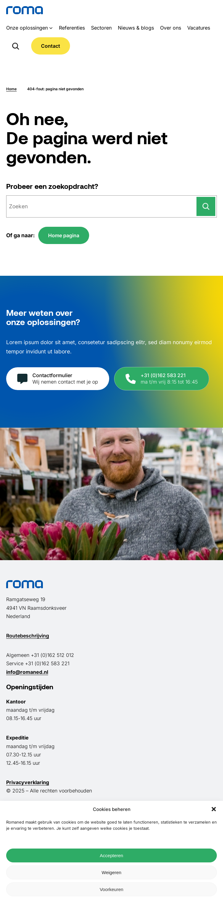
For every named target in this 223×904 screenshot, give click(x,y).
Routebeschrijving (27, 636)
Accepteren (111, 855)
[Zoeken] (205, 206)
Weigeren (112, 872)
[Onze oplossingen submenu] (51, 28)
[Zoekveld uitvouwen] (15, 45)
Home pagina (63, 235)
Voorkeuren (111, 889)
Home (11, 89)
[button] (214, 809)
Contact (50, 46)
